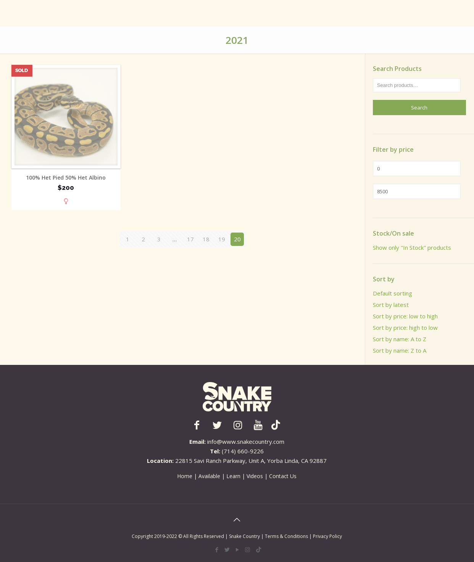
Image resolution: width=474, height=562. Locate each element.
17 (190, 239)
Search (419, 107)
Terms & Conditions (287, 536)
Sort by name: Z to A (399, 350)
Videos (255, 476)
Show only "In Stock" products (412, 247)
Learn (233, 476)
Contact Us (283, 476)
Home (184, 476)
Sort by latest (391, 304)
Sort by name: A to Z (399, 339)
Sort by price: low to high (405, 316)
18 (206, 239)
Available (209, 476)
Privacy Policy (327, 536)
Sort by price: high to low (405, 327)
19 (221, 239)
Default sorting (392, 293)
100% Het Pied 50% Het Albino (66, 177)
